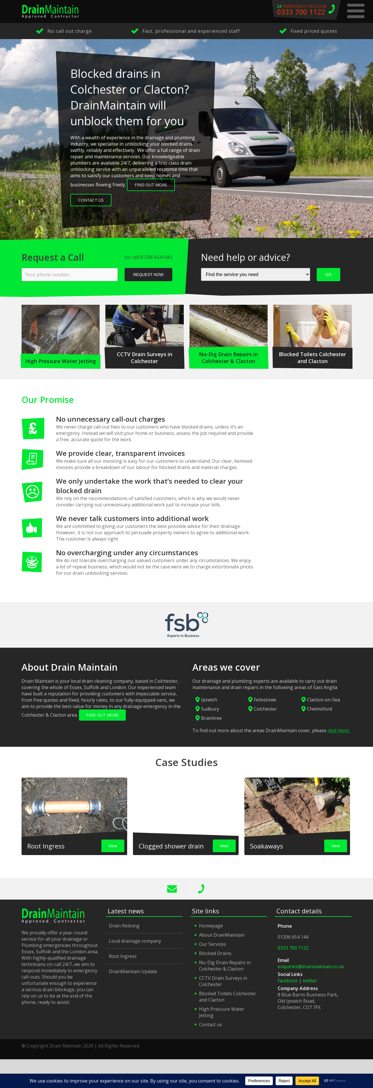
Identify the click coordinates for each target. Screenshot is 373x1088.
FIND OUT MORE (102, 715)
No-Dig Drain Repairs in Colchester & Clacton (225, 965)
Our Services (212, 944)
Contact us (210, 1024)
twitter (310, 980)
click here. (339, 730)
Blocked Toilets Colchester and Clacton (227, 996)
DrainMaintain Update (133, 971)
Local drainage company (135, 941)
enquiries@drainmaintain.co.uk (311, 966)
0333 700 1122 (201, 889)
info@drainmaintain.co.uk (172, 889)
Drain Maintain (50, 11)
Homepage (211, 926)
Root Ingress (123, 956)
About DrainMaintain (222, 935)
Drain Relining (124, 926)
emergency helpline (306, 10)
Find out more (151, 185)
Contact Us (91, 200)
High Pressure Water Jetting (221, 1012)
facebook (288, 980)
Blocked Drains (215, 953)
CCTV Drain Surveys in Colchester (223, 981)
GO (328, 274)
